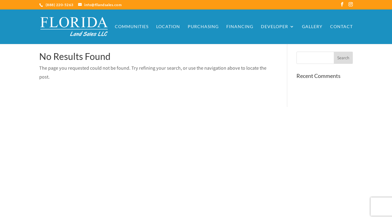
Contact (341, 26)
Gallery (312, 26)
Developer (274, 26)
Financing (239, 26)
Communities (132, 26)
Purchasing (203, 26)
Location (168, 26)
